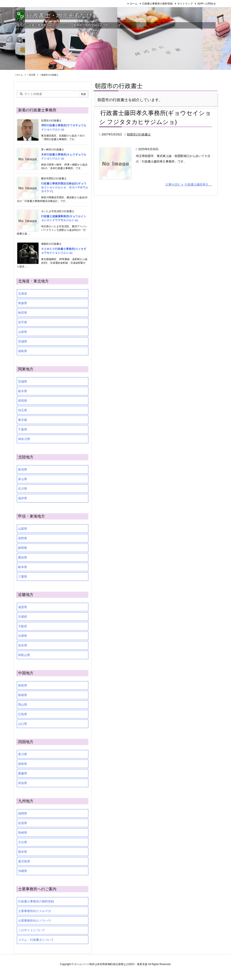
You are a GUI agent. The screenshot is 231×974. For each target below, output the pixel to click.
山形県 (22, 332)
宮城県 (22, 341)
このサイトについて (31, 930)
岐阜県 (22, 567)
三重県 (22, 576)
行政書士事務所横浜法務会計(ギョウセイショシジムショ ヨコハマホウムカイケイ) (64, 187)
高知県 (22, 783)
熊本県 (22, 851)
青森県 (22, 303)
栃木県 (22, 391)
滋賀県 (22, 607)
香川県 (22, 754)
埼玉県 (32, 75)
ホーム (134, 3)
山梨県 (22, 528)
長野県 (22, 538)
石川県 (22, 488)
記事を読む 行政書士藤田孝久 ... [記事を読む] (189, 184)
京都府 (22, 616)
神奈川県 (24, 439)
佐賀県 (22, 823)
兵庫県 (22, 635)
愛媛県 (22, 773)
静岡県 (22, 548)
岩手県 (22, 322)
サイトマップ (185, 3)
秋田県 (22, 312)
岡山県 (22, 704)
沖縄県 (22, 871)
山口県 (22, 723)
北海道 (22, 293)
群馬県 (22, 400)
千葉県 (22, 429)
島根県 (22, 695)
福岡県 (22, 813)
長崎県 (22, 832)
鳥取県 (22, 685)
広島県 (22, 714)
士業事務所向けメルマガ (34, 911)
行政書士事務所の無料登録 (157, 3)
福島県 (22, 351)
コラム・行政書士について (36, 939)
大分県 (22, 842)
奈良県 (22, 645)
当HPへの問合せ (206, 3)
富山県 (22, 479)
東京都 (22, 420)
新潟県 (22, 469)
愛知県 (22, 557)
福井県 (22, 498)
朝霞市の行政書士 (139, 134)
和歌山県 (24, 655)
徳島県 (22, 763)
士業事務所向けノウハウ (34, 920)
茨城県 (22, 381)
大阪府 (22, 626)
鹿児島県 (24, 861)
